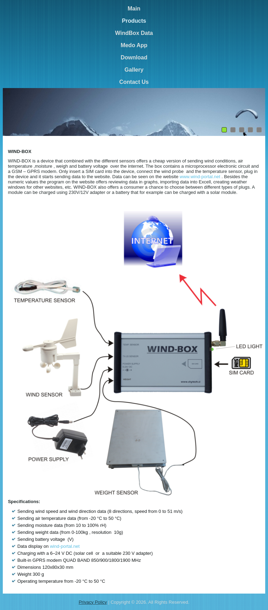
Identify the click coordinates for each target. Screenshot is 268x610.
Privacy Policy (93, 602)
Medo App (134, 45)
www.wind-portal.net (200, 176)
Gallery (134, 70)
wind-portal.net (65, 546)
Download (134, 57)
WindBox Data (134, 33)
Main (134, 9)
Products (134, 21)
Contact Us (134, 82)
